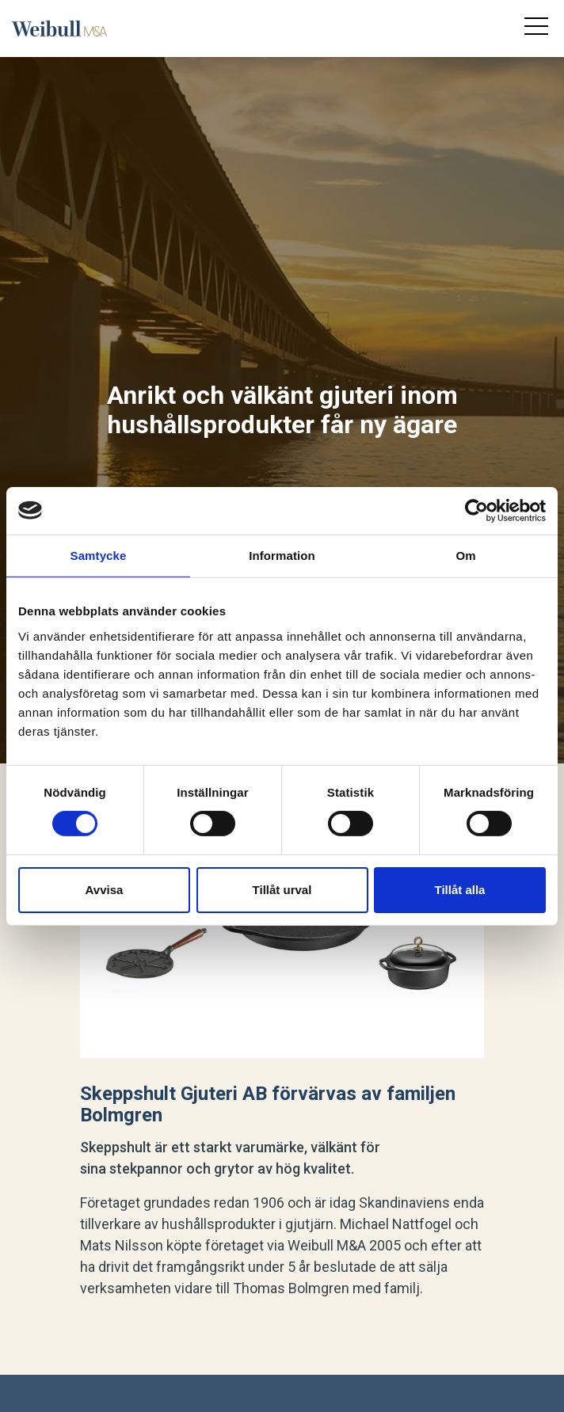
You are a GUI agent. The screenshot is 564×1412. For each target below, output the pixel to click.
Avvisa (105, 889)
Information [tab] (282, 554)
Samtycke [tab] (98, 554)
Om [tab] (465, 554)
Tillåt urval (282, 889)
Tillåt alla (460, 889)
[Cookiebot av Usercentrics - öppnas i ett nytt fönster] (476, 510)
